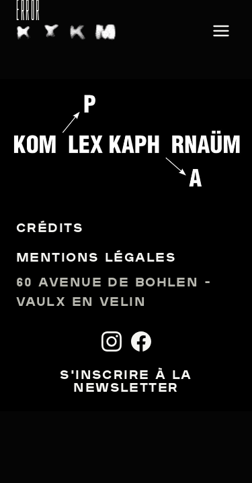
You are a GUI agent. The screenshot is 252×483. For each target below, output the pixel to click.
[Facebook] (141, 341)
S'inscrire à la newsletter (126, 382)
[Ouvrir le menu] (221, 32)
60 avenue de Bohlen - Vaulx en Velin (113, 293)
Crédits (49, 229)
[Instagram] (111, 341)
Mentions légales (96, 258)
